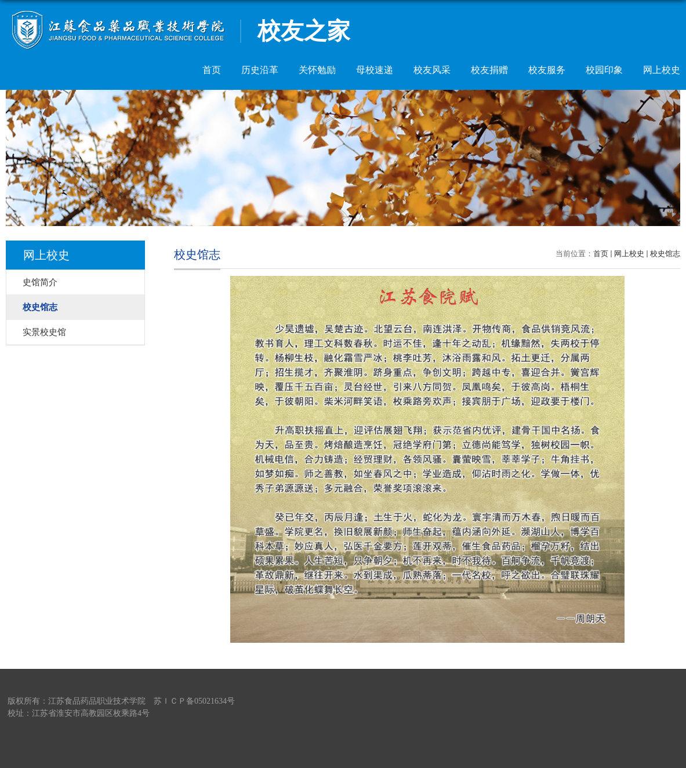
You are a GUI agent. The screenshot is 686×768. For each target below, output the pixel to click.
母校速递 (374, 70)
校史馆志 (665, 253)
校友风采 (432, 70)
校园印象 (604, 70)
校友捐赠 (489, 70)
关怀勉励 (317, 70)
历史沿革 (259, 70)
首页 (211, 70)
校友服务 (546, 70)
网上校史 (661, 70)
